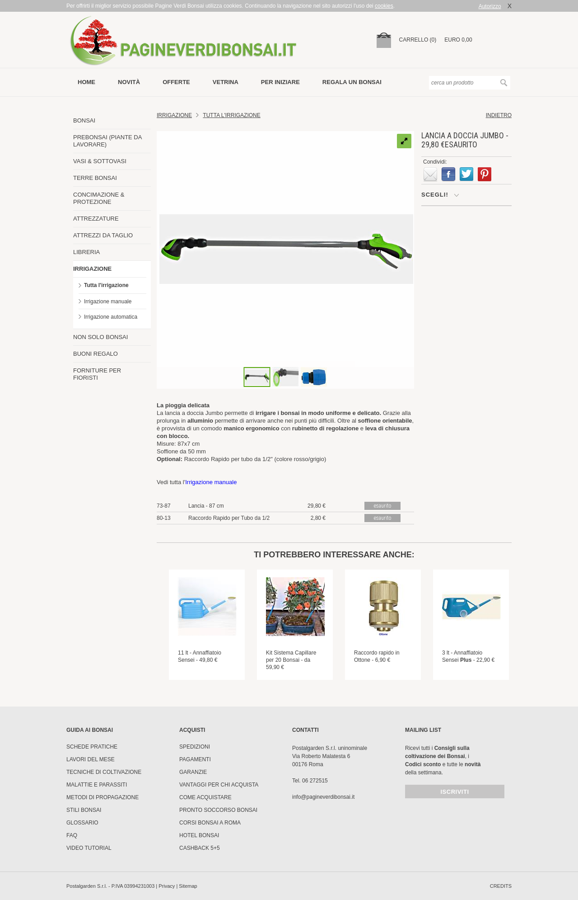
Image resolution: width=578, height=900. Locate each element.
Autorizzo (490, 6)
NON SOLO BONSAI (100, 337)
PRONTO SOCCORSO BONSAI (218, 810)
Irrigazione (174, 115)
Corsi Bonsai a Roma (210, 823)
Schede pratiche (91, 747)
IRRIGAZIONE (92, 268)
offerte (176, 82)
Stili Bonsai (83, 810)
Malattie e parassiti (96, 785)
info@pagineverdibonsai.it (323, 797)
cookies (384, 6)
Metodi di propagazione (102, 797)
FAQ (71, 835)
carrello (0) (418, 40)
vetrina (225, 82)
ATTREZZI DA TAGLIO (103, 235)
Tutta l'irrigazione (106, 285)
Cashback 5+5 (199, 848)
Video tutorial (89, 848)
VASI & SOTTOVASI (99, 161)
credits (501, 886)
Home (86, 82)
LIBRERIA (86, 252)
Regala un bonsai (352, 82)
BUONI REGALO (95, 353)
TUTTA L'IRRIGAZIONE (231, 115)
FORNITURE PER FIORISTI (97, 374)
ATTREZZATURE (96, 218)
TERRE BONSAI (95, 177)
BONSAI (84, 120)
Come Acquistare (205, 797)
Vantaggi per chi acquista (218, 785)
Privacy (166, 886)
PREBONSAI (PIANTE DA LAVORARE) (107, 141)
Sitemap (188, 886)
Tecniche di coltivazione (103, 772)
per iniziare (280, 82)
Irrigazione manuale (107, 301)
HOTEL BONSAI (199, 835)
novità (129, 82)
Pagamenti (195, 759)
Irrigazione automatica (110, 317)
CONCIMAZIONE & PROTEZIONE (98, 198)
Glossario (82, 823)
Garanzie (193, 772)
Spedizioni (194, 747)
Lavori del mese (90, 759)
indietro (499, 115)
